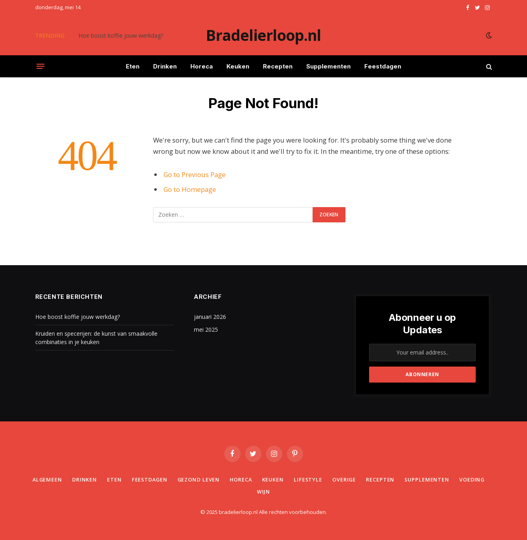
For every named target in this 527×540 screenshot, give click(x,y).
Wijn (281, 491)
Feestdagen (382, 66)
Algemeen (62, 479)
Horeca (201, 66)
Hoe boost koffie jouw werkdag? (121, 35)
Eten (132, 66)
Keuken (237, 66)
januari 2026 (210, 316)
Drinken (165, 66)
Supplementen (328, 66)
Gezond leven (215, 479)
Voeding (252, 491)
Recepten (278, 66)
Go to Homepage (190, 189)
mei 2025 (206, 329)
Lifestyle (327, 479)
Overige (363, 479)
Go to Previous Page (195, 174)
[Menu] (40, 66)
